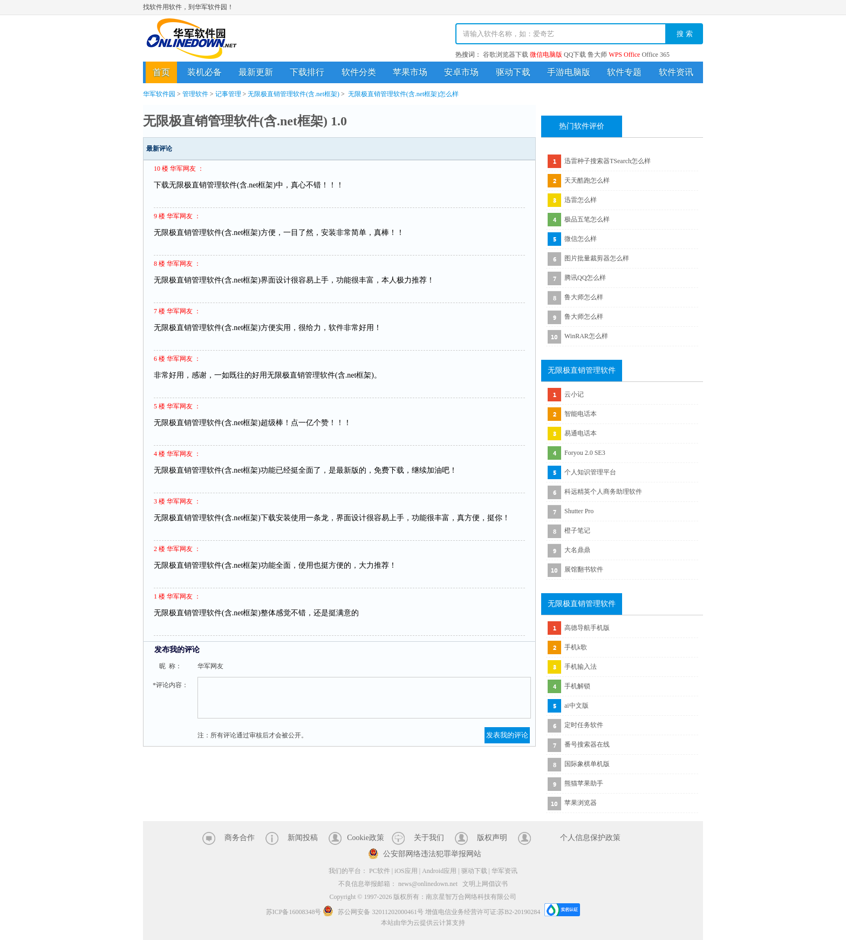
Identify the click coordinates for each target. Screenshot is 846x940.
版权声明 (492, 838)
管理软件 (195, 94)
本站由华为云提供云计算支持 (423, 922)
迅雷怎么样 (580, 200)
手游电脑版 (568, 72)
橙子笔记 (577, 530)
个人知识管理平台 (590, 472)
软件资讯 (676, 72)
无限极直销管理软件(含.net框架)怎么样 (403, 94)
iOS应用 (406, 871)
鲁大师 (597, 54)
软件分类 (359, 72)
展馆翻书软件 (583, 569)
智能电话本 (580, 414)
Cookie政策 (365, 838)
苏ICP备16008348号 (294, 912)
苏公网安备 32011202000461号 (374, 912)
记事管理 (228, 94)
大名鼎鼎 (577, 550)
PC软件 (379, 871)
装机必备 (204, 72)
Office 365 (655, 54)
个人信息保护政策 (590, 838)
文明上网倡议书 (485, 884)
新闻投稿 (303, 838)
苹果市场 (410, 72)
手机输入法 (580, 666)
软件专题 (624, 72)
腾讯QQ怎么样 (585, 277)
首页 (161, 72)
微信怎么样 (580, 239)
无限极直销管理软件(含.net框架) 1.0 (245, 121)
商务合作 (239, 838)
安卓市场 (461, 72)
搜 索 (685, 34)
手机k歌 (575, 647)
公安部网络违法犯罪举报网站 (432, 854)
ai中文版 (576, 705)
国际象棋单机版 (587, 764)
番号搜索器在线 (587, 744)
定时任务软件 (583, 725)
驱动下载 (513, 72)
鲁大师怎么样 (583, 297)
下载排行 (307, 72)
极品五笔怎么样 (587, 219)
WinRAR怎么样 (586, 336)
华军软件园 (191, 38)
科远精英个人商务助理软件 (603, 491)
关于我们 (429, 838)
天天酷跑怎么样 (587, 180)
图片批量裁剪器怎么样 (596, 258)
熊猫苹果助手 (583, 783)
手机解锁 (577, 686)
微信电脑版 (546, 54)
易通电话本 (580, 433)
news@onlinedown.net (428, 884)
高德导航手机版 (587, 628)
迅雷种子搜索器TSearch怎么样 (607, 161)
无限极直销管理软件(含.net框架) (293, 94)
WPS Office (624, 54)
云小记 (574, 394)
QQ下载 (575, 54)
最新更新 (255, 72)
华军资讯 (504, 871)
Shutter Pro (578, 511)
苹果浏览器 (580, 803)
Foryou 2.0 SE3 (584, 452)
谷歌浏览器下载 (505, 54)
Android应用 (439, 871)
